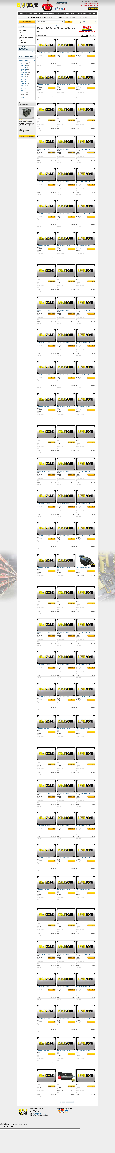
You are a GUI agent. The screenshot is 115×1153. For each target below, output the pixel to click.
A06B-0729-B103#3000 (83, 632)
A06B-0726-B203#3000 (83, 213)
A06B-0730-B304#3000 (83, 922)
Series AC (23, 67)
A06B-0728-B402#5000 (83, 568)
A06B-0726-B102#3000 (83, 149)
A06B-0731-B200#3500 (63, 1051)
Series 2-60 (24, 62)
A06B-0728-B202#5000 (83, 471)
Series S (23, 96)
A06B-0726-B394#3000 (43, 246)
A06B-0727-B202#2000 (43, 342)
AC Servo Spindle (23, 60)
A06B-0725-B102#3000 (83, 85)
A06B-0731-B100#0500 (63, 954)
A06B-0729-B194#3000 (63, 696)
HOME (21, 13)
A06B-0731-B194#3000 (83, 1018)
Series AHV (24, 69)
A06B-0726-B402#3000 (63, 246)
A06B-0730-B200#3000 (63, 922)
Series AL (23, 81)
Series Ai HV (24, 72)
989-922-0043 (91, 5)
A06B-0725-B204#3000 (63, 149)
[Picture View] (84, 36)
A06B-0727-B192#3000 (63, 310)
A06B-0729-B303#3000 (83, 761)
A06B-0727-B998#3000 (43, 407)
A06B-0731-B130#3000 (43, 1018)
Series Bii (23, 88)
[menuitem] (21, 13)
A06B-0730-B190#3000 (83, 890)
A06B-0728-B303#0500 (63, 503)
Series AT (23, 85)
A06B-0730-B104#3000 (63, 890)
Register (89, 21)
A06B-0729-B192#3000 (83, 664)
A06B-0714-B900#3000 (63, 52)
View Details (51, 55)
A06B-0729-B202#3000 (83, 696)
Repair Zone (41, 1108)
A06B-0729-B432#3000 (63, 857)
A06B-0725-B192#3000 (63, 117)
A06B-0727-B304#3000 (83, 342)
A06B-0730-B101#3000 (43, 890)
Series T (23, 97)
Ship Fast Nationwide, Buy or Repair (40, 17)
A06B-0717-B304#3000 (63, 85)
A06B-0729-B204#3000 (83, 729)
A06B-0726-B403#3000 (83, 246)
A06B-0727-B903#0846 (83, 374)
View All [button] (72, 1102)
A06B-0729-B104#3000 (43, 664)
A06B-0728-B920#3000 (43, 600)
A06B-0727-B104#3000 (83, 278)
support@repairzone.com (40, 1114)
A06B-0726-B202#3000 (63, 213)
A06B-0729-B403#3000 (43, 857)
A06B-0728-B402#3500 (63, 568)
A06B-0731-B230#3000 (43, 1083)
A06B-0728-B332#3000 (43, 535)
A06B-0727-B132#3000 (43, 310)
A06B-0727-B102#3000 (63, 278)
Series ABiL (24, 65)
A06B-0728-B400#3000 (63, 535)
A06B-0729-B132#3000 (63, 664)
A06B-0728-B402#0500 (83, 535)
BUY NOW (29, 13)
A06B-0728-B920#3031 (63, 600)
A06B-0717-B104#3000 (83, 52)
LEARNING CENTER (81, 13)
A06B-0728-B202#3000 (43, 471)
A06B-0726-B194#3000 (83, 181)
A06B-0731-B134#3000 (63, 1018)
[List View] (93, 36)
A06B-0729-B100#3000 (43, 632)
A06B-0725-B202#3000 (43, 149)
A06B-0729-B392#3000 (43, 825)
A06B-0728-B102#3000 (63, 407)
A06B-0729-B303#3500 (43, 793)
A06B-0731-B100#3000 (83, 954)
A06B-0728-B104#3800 (43, 439)
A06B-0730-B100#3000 (83, 857)
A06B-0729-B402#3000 (63, 825)
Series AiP (23, 78)
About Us (87, 1)
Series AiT (23, 80)
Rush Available (61, 17)
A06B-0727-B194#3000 (83, 310)
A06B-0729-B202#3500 (43, 729)
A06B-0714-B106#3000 (43, 52)
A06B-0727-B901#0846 (63, 374)
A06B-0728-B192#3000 (63, 439)
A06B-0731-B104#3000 (83, 986)
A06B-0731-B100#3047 (43, 986)
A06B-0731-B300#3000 (63, 1083)
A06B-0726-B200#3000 (43, 213)
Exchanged (23, 42)
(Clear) (33, 51)
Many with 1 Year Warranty (78, 17)
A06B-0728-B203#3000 (43, 503)
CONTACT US (91, 13)
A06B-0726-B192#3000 (63, 181)
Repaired (23, 40)
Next (63, 1102)
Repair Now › (27, 21)
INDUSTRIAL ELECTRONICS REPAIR (65, 13)
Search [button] (69, 21)
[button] (63, 22)
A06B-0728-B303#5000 (83, 503)
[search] (50, 21)
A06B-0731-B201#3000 (83, 1051)
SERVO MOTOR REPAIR (48, 13)
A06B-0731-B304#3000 (83, 1083)
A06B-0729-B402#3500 (83, 825)
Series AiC (23, 74)
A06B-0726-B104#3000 (43, 181)
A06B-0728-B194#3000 (83, 439)
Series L (23, 92)
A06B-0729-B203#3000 (63, 729)
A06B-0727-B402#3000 (43, 374)
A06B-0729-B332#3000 (83, 793)
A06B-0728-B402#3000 (43, 568)
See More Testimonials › (27, 136)
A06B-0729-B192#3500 (43, 696)
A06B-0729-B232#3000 (43, 761)
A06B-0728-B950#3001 (83, 600)
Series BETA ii (24, 87)
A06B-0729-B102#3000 (63, 632)
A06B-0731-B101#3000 (63, 986)
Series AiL (23, 76)
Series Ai (23, 71)
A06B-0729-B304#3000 (63, 793)
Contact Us (95, 1)
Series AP (23, 83)
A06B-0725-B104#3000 (43, 117)
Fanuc (48, 25)
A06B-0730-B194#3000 (43, 922)
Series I (23, 90)
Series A (23, 63)
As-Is (22, 35)
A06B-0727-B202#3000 (63, 342)
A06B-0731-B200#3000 (43, 1051)
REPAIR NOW (36, 13)
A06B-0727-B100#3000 (43, 278)
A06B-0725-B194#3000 (83, 117)
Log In (94, 21)
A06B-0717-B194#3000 (43, 85)
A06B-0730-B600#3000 (43, 954)
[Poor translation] (10, 1126)
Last (67, 1102)
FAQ (81, 1)
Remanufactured (25, 33)
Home (38, 25)
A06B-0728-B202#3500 (63, 471)
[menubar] (57, 13)
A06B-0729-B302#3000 (63, 761)
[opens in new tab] (56, 9)
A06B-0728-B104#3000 (83, 407)
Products (43, 25)
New (22, 32)
